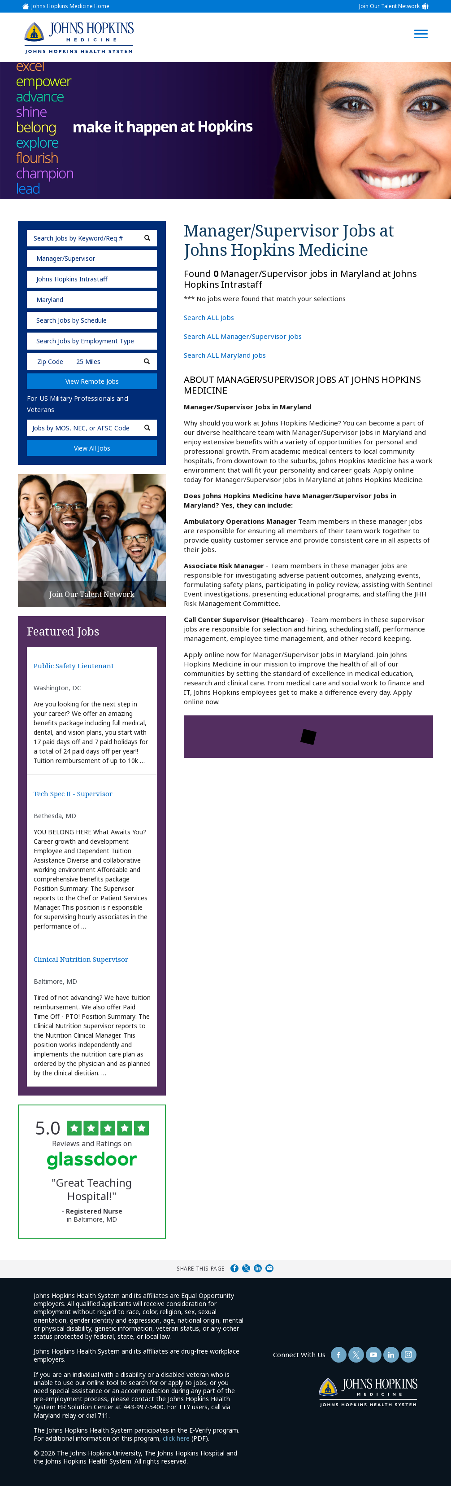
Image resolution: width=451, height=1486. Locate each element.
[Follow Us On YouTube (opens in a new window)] (373, 1354)
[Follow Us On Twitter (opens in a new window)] (356, 1354)
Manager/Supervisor (65, 258)
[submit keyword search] (147, 238)
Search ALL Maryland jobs (225, 355)
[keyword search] (91, 238)
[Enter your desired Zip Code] (49, 361)
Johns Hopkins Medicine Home (70, 6)
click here (176, 1438)
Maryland (49, 299)
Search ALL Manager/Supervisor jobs (243, 336)
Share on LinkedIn (258, 1268)
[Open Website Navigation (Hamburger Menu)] (425, 23)
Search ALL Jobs (209, 317)
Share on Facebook (234, 1268)
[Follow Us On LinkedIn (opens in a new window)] (391, 1354)
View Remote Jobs (92, 381)
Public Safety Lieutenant (74, 666)
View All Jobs (92, 448)
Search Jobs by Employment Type (85, 341)
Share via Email (269, 1268)
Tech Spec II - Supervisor (73, 793)
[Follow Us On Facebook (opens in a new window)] (338, 1354)
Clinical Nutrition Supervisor (81, 959)
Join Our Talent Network (389, 6)
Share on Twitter (246, 1268)
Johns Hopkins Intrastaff (72, 279)
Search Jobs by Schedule (71, 320)
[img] (78, 38)
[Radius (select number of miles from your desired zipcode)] (102, 361)
